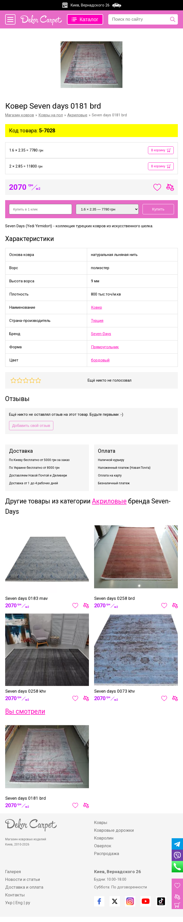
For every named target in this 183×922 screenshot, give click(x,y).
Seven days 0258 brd (114, 598)
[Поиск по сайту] (172, 19)
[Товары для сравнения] (177, 897)
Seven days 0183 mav (26, 598)
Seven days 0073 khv (114, 691)
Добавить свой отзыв (31, 425)
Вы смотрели (25, 711)
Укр (8, 902)
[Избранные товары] (177, 885)
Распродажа (106, 853)
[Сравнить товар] (86, 605)
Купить (158, 209)
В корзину (158, 150)
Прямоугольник (105, 347)
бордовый (100, 360)
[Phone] (177, 866)
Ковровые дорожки (114, 830)
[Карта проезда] (116, 5)
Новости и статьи (22, 879)
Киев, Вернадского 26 (90, 5)
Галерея (13, 871)
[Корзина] (177, 905)
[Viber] (177, 855)
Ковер (96, 307)
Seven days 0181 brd (25, 798)
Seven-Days (101, 333)
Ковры (100, 822)
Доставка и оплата (24, 887)
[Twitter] (115, 901)
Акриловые (109, 501)
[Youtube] (145, 901)
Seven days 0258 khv (25, 691)
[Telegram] (177, 844)
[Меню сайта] (10, 19)
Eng (19, 902)
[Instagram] (130, 901)
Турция (97, 320)
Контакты (15, 894)
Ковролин (103, 838)
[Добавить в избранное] (75, 605)
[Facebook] (99, 901)
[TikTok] (161, 901)
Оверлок (102, 845)
